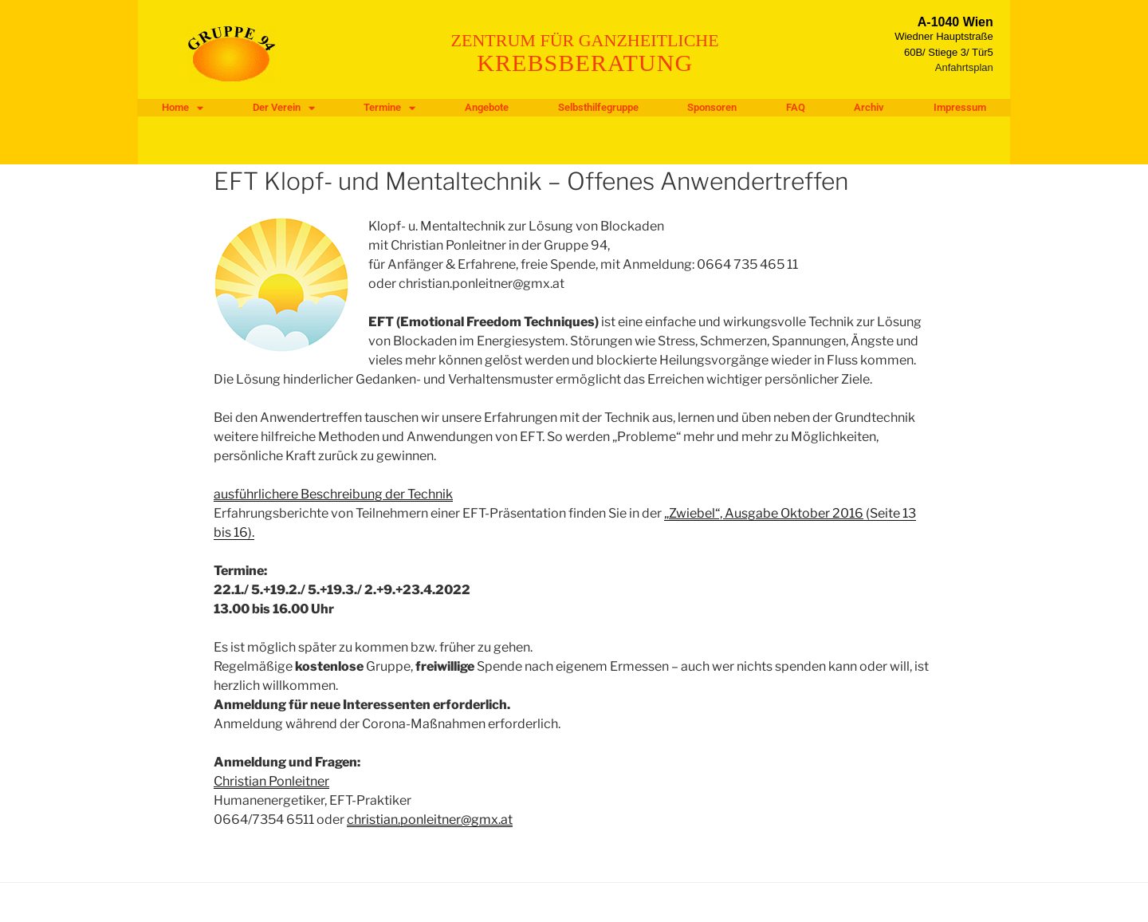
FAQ (795, 107)
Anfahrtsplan (964, 67)
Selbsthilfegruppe (598, 107)
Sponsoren (712, 107)
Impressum (960, 107)
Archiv (869, 107)
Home (182, 107)
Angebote (487, 107)
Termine (389, 107)
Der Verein (284, 107)
